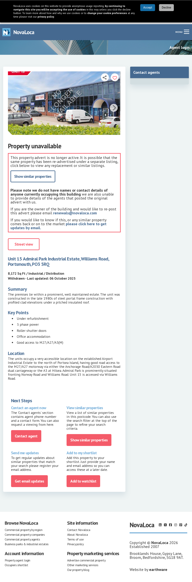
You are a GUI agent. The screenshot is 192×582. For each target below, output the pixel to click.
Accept (147, 7)
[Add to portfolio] (115, 75)
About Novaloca (77, 533)
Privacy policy (75, 542)
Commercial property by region (23, 528)
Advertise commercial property (86, 558)
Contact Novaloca (78, 528)
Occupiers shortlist (16, 563)
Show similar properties (33, 174)
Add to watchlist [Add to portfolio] (83, 479)
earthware (158, 567)
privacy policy (46, 16)
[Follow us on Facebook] (170, 523)
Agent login (179, 45)
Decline (166, 7)
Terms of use (75, 537)
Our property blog (78, 568)
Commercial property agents (22, 537)
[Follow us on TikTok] (185, 523)
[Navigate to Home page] (18, 30)
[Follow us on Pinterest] (180, 523)
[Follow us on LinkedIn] (160, 523)
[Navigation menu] (186, 30)
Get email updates (29, 479)
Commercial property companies (25, 533)
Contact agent (26, 434)
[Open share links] (105, 75)
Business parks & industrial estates (27, 542)
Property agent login (17, 558)
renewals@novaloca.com (75, 211)
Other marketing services (82, 563)
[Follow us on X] (165, 523)
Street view (24, 242)
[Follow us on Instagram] (175, 523)
